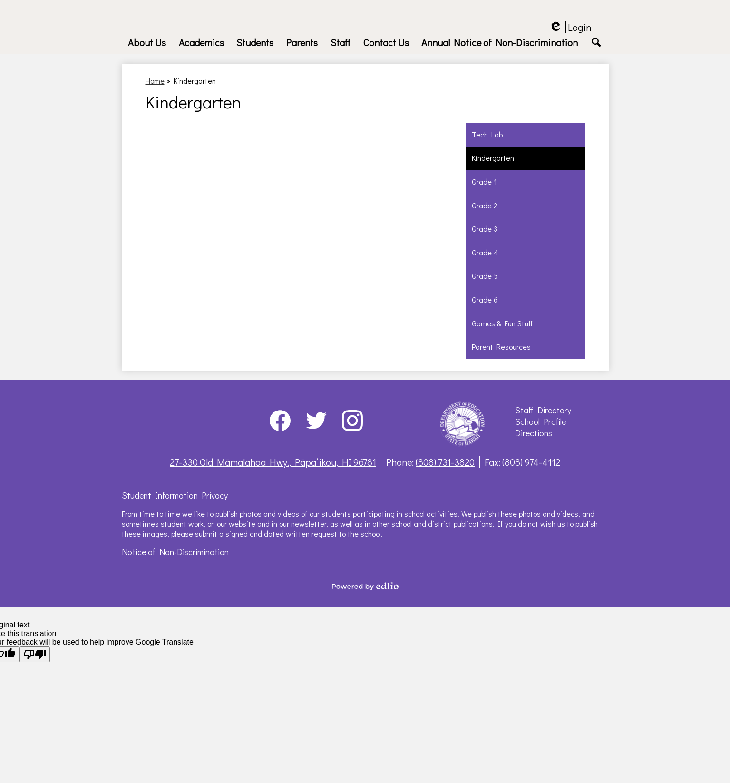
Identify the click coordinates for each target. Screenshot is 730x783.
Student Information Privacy (175, 495)
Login (570, 27)
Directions (533, 433)
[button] (147, 42)
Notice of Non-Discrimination (175, 552)
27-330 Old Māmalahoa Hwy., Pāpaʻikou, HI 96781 (273, 462)
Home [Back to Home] (155, 81)
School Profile (540, 421)
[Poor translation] (34, 654)
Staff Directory (543, 410)
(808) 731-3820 (445, 462)
